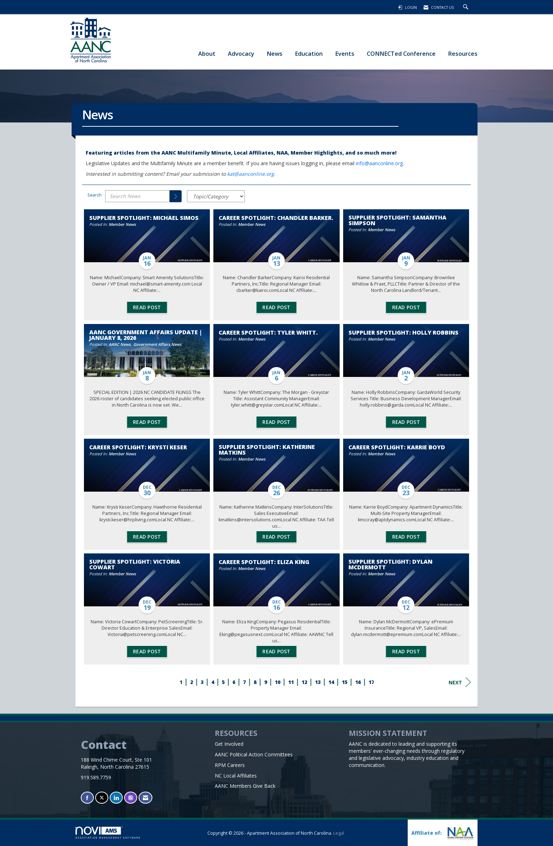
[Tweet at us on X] (101, 798)
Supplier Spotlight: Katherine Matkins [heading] (267, 449)
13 (318, 682)
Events (344, 53)
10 (277, 682)
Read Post (147, 307)
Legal (338, 833)
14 (331, 682)
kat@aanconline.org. (252, 173)
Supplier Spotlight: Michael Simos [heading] (144, 218)
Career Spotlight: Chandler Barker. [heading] (276, 218)
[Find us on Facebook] (87, 798)
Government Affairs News (157, 344)
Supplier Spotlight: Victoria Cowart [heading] (134, 564)
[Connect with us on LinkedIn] (116, 798)
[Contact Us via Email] (145, 798)
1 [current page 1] (181, 682)
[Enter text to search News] (137, 196)
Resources (463, 53)
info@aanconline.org (379, 163)
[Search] (176, 196)
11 (291, 682)
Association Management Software (108, 833)
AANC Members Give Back (245, 785)
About (206, 53)
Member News (122, 224)
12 (304, 682)
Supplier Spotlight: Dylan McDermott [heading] (390, 564)
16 (358, 682)
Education (309, 53)
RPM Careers (230, 765)
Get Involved (229, 743)
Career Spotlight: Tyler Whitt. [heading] (268, 332)
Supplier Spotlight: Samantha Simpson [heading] (397, 220)
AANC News (119, 344)
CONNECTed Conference (401, 53)
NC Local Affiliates (236, 775)
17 (371, 682)
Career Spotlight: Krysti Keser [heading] (138, 447)
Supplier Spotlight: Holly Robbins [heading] (403, 332)
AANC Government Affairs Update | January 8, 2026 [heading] (145, 335)
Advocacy (241, 53)
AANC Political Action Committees (254, 754)
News (274, 53)
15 (344, 682)
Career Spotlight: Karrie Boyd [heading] (396, 447)
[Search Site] (467, 7)
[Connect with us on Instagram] (130, 798)
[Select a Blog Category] (216, 196)
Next (460, 682)
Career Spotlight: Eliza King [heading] (264, 562)
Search (94, 195)
